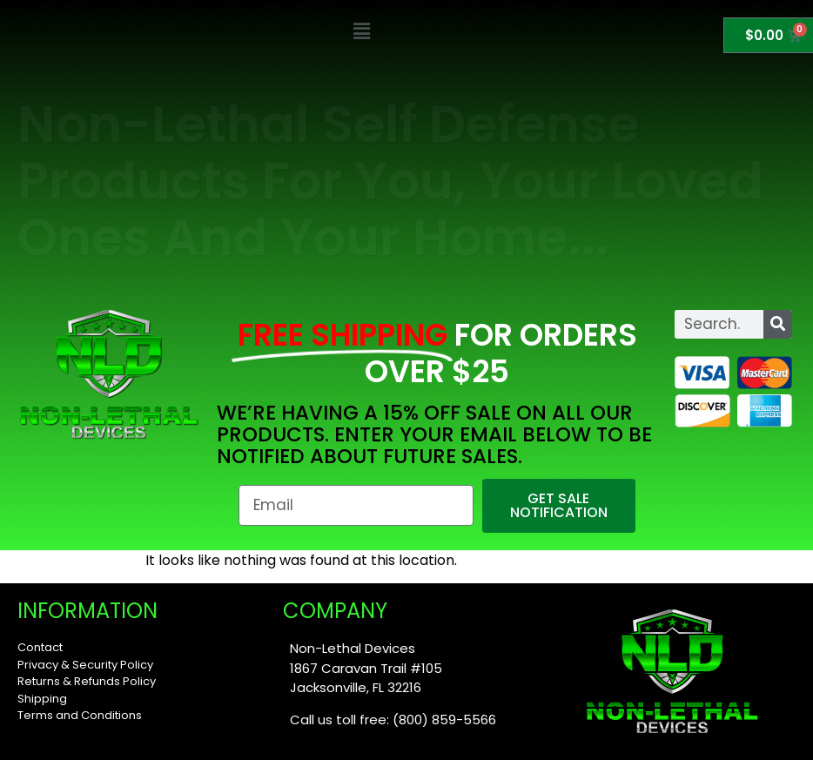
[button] (361, 31)
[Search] (777, 324)
